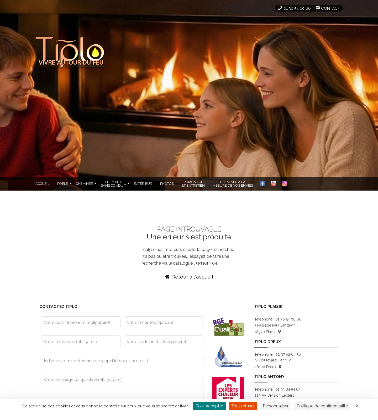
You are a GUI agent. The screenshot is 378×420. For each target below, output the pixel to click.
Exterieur (143, 184)
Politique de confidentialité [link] (322, 405)
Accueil (42, 184)
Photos (167, 184)
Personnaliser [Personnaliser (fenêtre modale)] (275, 405)
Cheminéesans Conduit (113, 183)
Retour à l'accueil (189, 277)
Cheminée (84, 184)
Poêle (62, 184)
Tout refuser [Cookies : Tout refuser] (243, 405)
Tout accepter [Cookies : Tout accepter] (209, 405)
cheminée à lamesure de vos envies (233, 183)
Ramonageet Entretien (193, 183)
